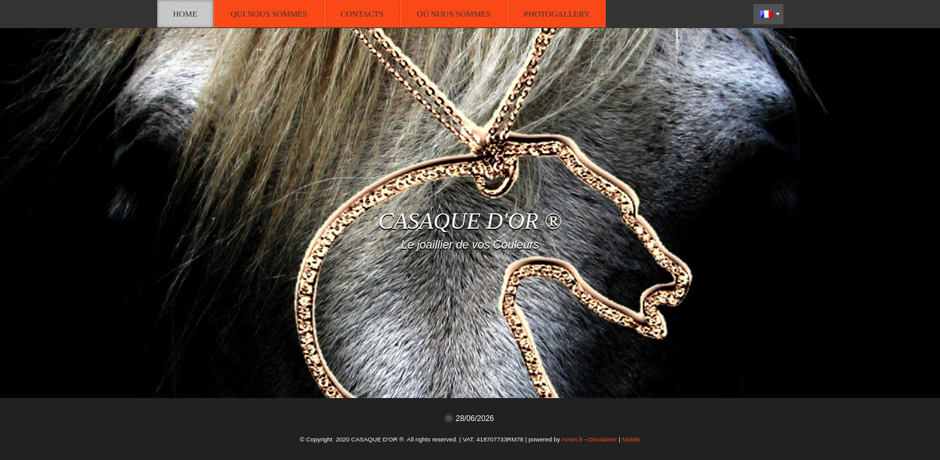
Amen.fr (572, 439)
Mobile (631, 439)
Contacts (362, 14)
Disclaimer (603, 439)
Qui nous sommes (269, 14)
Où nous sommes (454, 14)
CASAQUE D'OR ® (470, 221)
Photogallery (557, 14)
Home (185, 14)
